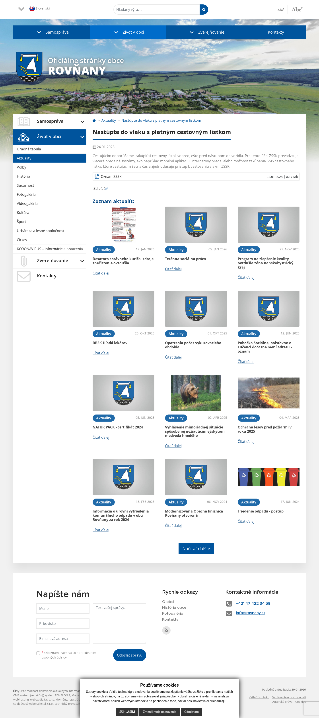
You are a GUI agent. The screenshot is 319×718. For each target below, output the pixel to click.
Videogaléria (27, 203)
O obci (168, 602)
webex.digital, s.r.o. (42, 699)
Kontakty (276, 32)
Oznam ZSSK (111, 176)
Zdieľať (99, 188)
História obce (174, 608)
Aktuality (24, 158)
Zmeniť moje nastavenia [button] (159, 712)
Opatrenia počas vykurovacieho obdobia (193, 344)
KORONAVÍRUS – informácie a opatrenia (50, 248)
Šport (21, 221)
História (23, 176)
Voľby (21, 167)
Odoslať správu (129, 655)
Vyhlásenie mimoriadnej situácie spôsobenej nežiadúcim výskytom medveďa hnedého (195, 431)
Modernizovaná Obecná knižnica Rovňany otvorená (194, 513)
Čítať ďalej (101, 273)
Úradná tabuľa (29, 149)
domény (61, 699)
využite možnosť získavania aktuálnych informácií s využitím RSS (57, 691)
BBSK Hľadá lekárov (110, 342)
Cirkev (22, 239)
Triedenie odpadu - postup (261, 511)
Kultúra (23, 212)
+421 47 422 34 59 (253, 604)
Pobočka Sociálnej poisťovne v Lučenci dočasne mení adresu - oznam (265, 347)
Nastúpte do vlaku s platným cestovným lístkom (161, 120)
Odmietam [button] (191, 712)
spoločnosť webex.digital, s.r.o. (33, 704)
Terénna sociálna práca (185, 258)
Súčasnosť (25, 185)
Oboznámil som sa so (69, 655)
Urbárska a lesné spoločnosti (41, 230)
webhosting (21, 699)
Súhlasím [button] (127, 712)
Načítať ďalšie (196, 548)
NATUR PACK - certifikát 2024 (118, 427)
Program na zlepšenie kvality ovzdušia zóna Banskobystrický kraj (265, 263)
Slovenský (39, 8)
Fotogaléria (26, 194)
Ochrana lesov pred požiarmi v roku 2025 (265, 429)
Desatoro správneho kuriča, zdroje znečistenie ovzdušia (123, 260)
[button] (51, 32)
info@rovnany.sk (250, 613)
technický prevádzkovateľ (71, 704)
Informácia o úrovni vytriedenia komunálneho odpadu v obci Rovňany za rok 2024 (121, 515)
